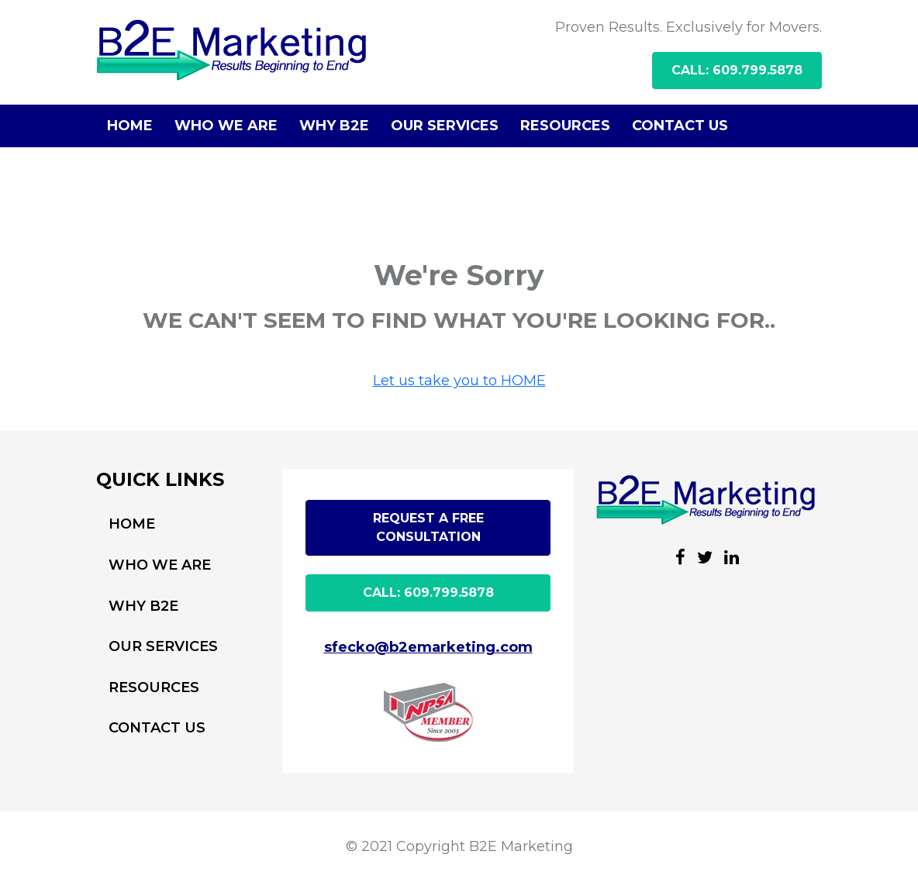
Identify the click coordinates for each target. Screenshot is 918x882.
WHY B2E (334, 125)
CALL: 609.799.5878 (736, 70)
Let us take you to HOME (459, 380)
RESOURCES (565, 125)
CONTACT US (680, 125)
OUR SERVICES (445, 125)
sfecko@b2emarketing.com (428, 647)
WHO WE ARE (226, 125)
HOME (130, 125)
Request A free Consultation (428, 527)
